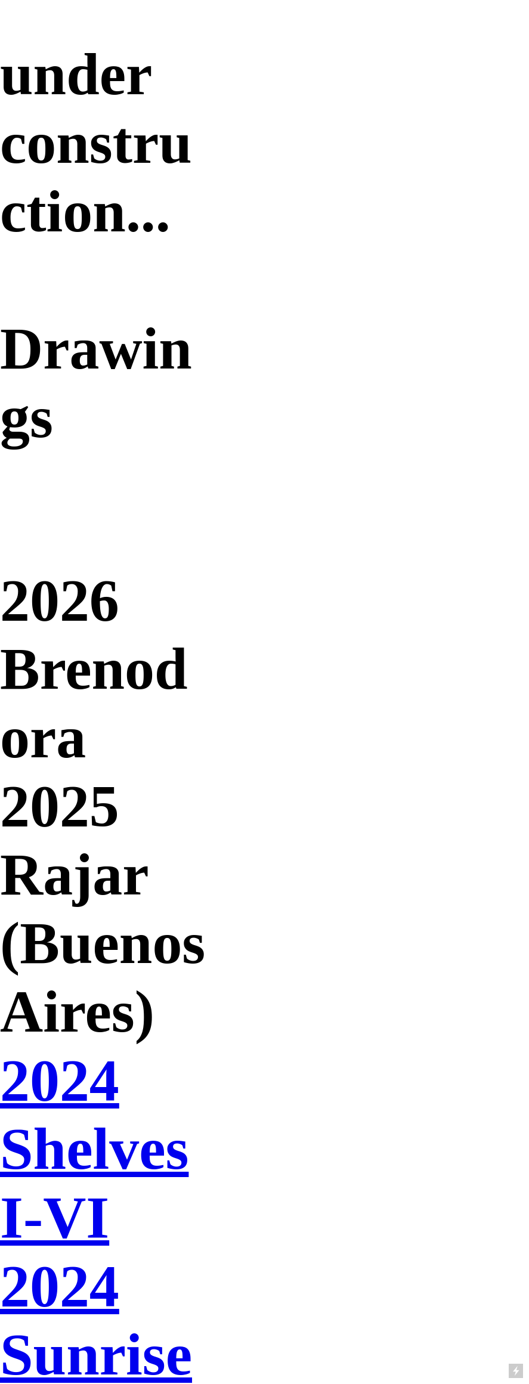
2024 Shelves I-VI (94, 1148)
